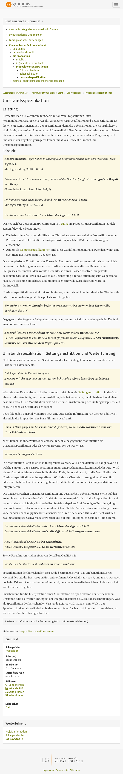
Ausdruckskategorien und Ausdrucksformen (33, 29)
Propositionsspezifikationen (32, 66)
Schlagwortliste (14, 738)
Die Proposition (21, 56)
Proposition (11, 650)
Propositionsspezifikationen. (36, 631)
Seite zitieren (14, 695)
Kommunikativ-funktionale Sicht (27, 45)
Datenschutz (62, 770)
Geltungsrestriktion (90, 392)
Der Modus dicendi (23, 52)
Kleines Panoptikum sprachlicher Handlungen (38, 80)
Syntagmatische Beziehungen (25, 34)
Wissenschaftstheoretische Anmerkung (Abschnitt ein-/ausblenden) (46, 621)
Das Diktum (19, 49)
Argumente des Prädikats (30, 63)
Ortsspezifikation (29, 70)
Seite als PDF (14, 688)
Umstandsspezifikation (32, 77)
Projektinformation (16, 731)
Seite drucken (14, 692)
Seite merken (14, 684)
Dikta (64, 223)
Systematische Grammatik (15, 93)
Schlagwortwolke (14, 735)
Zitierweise (75, 770)
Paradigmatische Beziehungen (26, 40)
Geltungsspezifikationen (35, 249)
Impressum (48, 770)
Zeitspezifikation (29, 73)
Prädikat (20, 59)
